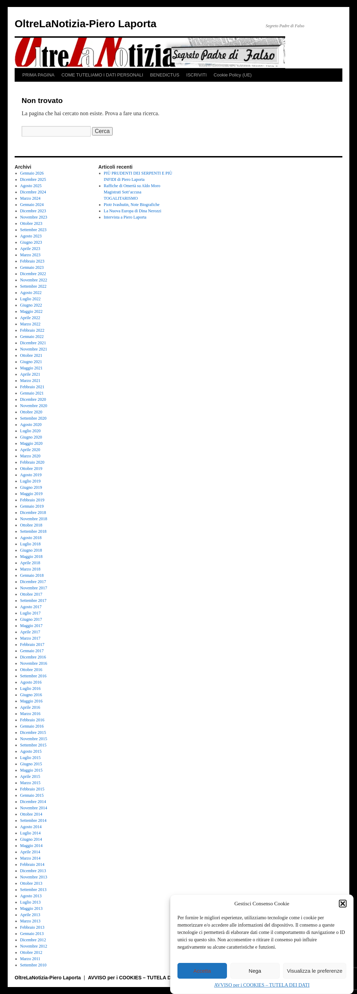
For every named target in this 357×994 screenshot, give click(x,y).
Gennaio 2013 (32, 933)
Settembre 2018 (33, 531)
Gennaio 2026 (32, 173)
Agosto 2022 (31, 292)
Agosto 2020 (31, 424)
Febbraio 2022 (32, 330)
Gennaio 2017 (32, 650)
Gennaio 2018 (32, 575)
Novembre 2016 (33, 663)
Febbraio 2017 (32, 644)
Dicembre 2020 (33, 399)
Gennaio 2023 (32, 267)
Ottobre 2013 (31, 883)
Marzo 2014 (30, 858)
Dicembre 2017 (33, 581)
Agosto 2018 (31, 537)
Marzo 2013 (30, 921)
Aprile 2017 (30, 631)
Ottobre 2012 (31, 952)
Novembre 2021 (33, 349)
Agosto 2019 (31, 474)
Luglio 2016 (30, 688)
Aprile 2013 (30, 914)
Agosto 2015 (31, 751)
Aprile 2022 (30, 317)
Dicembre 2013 (33, 870)
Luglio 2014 (30, 833)
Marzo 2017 (30, 638)
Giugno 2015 (31, 763)
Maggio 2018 (31, 556)
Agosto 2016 (31, 682)
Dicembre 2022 (33, 273)
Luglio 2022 (30, 298)
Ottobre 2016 (31, 669)
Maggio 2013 (31, 908)
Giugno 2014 (31, 839)
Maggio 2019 (31, 493)
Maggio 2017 (31, 625)
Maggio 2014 (31, 845)
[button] (342, 903)
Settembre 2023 (33, 229)
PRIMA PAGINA (38, 75)
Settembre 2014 (33, 820)
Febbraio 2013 (32, 927)
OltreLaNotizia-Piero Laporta (86, 23)
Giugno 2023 (31, 242)
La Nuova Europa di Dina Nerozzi (132, 210)
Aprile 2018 (30, 562)
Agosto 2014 (31, 826)
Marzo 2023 (30, 254)
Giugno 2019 (31, 487)
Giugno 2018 (31, 550)
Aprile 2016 (30, 707)
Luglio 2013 (30, 902)
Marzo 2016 (30, 713)
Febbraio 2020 (32, 462)
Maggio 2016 (31, 701)
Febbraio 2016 (32, 719)
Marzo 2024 (30, 198)
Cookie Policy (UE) (233, 75)
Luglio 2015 (30, 757)
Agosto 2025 (31, 185)
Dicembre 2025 (33, 179)
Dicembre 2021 (33, 342)
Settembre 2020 (33, 418)
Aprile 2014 (30, 851)
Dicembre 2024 (33, 192)
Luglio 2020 (30, 430)
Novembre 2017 (33, 588)
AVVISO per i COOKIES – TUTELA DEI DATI (262, 985)
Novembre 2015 (33, 738)
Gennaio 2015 (32, 795)
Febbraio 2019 (32, 500)
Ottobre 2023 (31, 223)
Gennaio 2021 (32, 393)
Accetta (202, 971)
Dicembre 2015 (33, 732)
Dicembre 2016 (33, 657)
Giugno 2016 (31, 694)
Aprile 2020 (30, 449)
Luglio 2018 (30, 544)
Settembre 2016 (33, 675)
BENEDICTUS (165, 75)
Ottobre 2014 (31, 814)
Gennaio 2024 (32, 204)
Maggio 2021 (31, 368)
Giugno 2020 (31, 437)
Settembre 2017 (33, 600)
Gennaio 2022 (32, 336)
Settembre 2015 (33, 745)
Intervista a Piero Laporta (125, 217)
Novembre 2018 (33, 518)
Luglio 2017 (30, 613)
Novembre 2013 (33, 877)
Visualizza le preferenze (314, 971)
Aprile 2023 (30, 248)
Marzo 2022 (30, 324)
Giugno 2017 (31, 619)
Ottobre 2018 (31, 525)
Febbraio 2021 (32, 386)
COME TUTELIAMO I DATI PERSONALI (102, 75)
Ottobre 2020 (31, 412)
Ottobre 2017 (31, 594)
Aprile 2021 (30, 374)
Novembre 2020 (33, 405)
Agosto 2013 (31, 895)
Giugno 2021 (31, 361)
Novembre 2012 (33, 946)
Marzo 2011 (30, 958)
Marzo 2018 (30, 569)
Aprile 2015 (30, 776)
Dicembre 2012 (33, 939)
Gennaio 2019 (32, 506)
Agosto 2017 (31, 606)
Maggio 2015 (31, 770)
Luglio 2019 (30, 481)
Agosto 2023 (31, 236)
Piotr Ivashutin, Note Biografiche (132, 204)
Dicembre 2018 (33, 512)
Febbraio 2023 (32, 261)
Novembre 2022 (33, 280)
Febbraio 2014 (32, 864)
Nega (255, 971)
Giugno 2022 (31, 305)
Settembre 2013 (33, 889)
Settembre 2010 (33, 965)
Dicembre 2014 (33, 801)
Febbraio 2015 (32, 789)
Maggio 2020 (31, 443)
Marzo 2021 (30, 380)
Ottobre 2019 (31, 468)
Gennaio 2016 (32, 726)
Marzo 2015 (30, 782)
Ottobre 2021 (31, 355)
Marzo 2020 (30, 456)
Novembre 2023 (33, 217)
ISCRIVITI (196, 75)
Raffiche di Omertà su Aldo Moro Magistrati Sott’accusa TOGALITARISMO (132, 192)
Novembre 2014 (33, 807)
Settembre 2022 (33, 286)
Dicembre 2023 (33, 210)
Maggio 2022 (31, 311)
